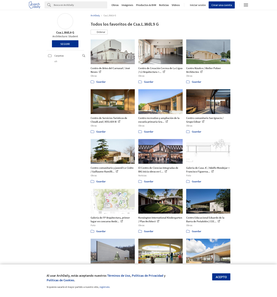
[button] (99, 32)
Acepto (221, 277)
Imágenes (127, 5)
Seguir (65, 44)
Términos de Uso (118, 276)
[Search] (80, 4)
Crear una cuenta (221, 5)
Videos (176, 5)
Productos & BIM (146, 5)
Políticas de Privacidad (147, 276)
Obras (115, 5)
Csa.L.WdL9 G (65, 32)
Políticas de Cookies (60, 280)
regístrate (104, 287)
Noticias (164, 5)
